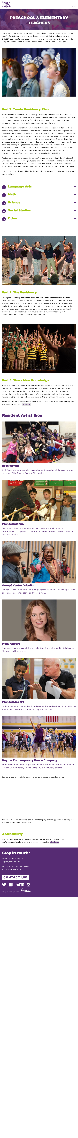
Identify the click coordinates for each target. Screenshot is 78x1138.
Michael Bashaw (13, 524)
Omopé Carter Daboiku (18, 585)
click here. (54, 842)
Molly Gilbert (11, 643)
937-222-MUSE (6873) (19, 866)
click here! (26, 404)
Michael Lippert (13, 702)
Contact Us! (15, 877)
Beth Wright (10, 465)
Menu (73, 6)
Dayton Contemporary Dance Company (29, 760)
